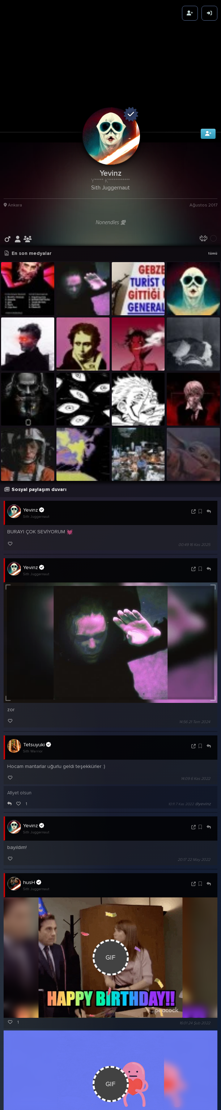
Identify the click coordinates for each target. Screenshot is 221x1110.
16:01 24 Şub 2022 (194, 979)
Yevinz (33, 466)
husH (32, 838)
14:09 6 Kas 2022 (195, 734)
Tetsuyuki (37, 700)
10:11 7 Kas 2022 (181, 760)
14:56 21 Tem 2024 (194, 677)
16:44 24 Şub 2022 (179, 1098)
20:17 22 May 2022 (194, 816)
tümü (212, 210)
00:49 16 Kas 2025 (194, 501)
